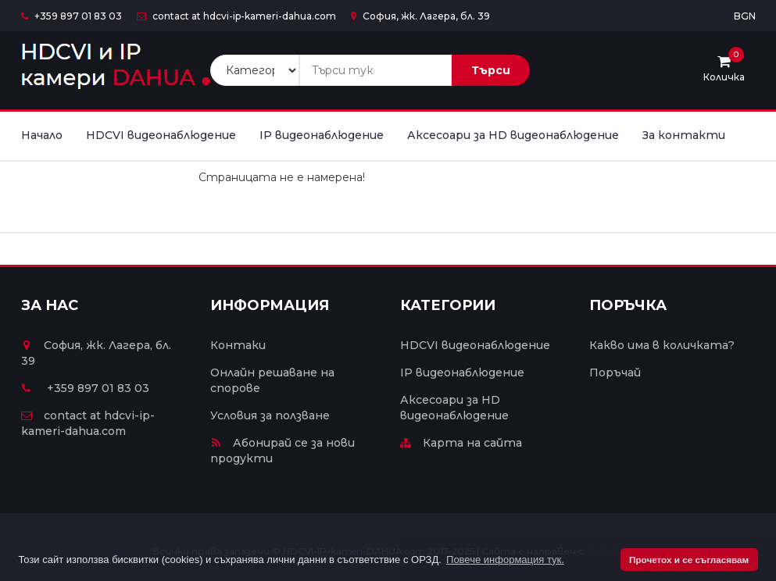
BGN (745, 16)
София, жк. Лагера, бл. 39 (420, 16)
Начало (42, 135)
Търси (490, 70)
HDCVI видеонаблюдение (161, 135)
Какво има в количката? (662, 345)
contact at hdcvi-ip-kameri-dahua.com (236, 16)
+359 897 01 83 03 (71, 16)
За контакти (683, 135)
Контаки (238, 345)
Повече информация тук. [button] (505, 559)
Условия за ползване (270, 415)
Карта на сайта (461, 443)
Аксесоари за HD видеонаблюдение (513, 135)
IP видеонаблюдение (321, 135)
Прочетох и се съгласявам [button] (689, 559)
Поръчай (615, 372)
